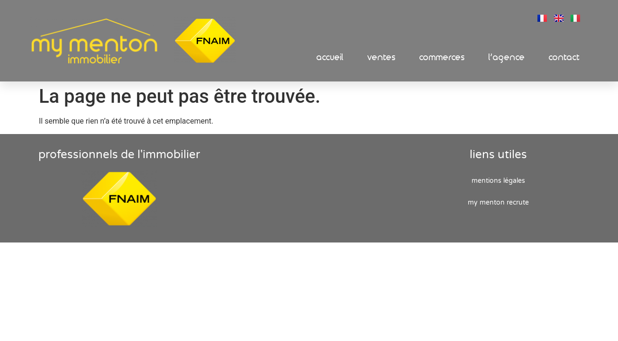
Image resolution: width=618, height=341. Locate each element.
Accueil (330, 57)
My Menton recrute (498, 202)
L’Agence (507, 57)
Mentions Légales (498, 181)
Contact (564, 57)
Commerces (442, 57)
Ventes (381, 57)
